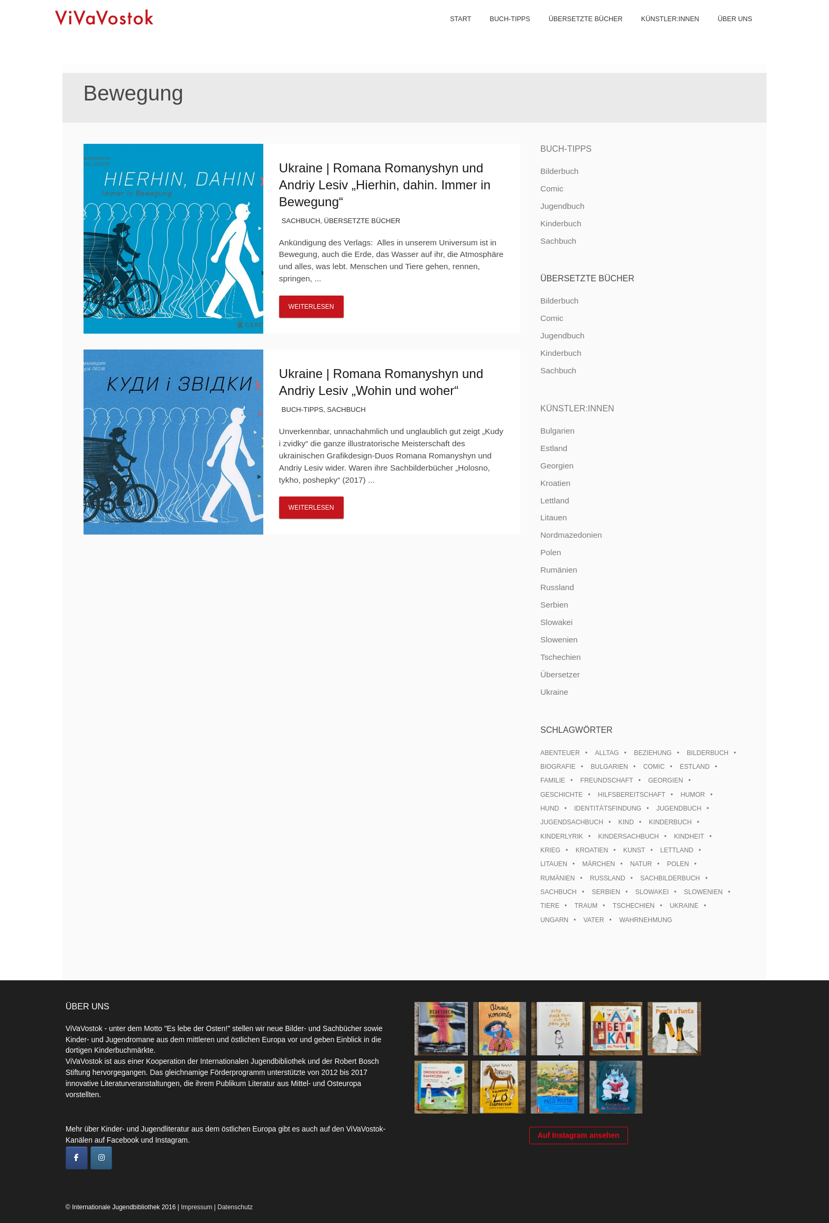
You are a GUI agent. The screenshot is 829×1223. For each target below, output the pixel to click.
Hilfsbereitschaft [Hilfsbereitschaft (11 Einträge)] (632, 794)
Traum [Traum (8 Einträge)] (586, 905)
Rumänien (558, 569)
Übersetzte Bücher (577, 31)
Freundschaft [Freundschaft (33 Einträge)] (607, 780)
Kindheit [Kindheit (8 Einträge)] (689, 836)
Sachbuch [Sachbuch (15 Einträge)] (558, 892)
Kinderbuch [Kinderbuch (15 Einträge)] (670, 822)
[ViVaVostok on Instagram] (101, 1158)
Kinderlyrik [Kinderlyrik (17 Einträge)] (561, 836)
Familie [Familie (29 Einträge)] (552, 780)
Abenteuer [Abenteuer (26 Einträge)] (560, 753)
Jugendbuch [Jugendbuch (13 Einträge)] (679, 808)
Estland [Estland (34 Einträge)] (695, 766)
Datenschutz (235, 1207)
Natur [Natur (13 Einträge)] (641, 864)
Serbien (554, 604)
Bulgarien (557, 430)
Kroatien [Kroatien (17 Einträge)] (592, 850)
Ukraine (554, 691)
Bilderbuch (559, 171)
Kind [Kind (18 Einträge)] (626, 822)
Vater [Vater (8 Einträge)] (594, 920)
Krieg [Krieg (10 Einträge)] (550, 850)
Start (452, 31)
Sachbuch (301, 221)
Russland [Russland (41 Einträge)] (607, 878)
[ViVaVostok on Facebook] (77, 1158)
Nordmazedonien (571, 534)
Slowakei (556, 622)
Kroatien (555, 483)
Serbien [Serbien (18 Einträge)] (606, 892)
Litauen (553, 517)
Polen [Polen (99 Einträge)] (678, 864)
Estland (553, 448)
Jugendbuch (562, 205)
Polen (550, 552)
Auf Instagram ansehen (579, 1150)
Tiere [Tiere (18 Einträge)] (549, 905)
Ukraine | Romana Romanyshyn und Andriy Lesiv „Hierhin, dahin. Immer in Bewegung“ (385, 185)
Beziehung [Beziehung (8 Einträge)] (652, 753)
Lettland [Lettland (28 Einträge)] (677, 850)
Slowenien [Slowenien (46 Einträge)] (703, 892)
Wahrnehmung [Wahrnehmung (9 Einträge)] (645, 920)
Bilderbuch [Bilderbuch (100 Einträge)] (708, 753)
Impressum (196, 1207)
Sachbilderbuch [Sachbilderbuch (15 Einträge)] (670, 878)
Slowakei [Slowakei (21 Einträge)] (652, 892)
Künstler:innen (662, 31)
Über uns (727, 31)
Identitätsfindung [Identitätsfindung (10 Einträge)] (607, 808)
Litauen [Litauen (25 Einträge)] (553, 864)
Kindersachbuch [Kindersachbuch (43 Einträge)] (628, 836)
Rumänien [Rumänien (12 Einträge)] (557, 878)
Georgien (557, 465)
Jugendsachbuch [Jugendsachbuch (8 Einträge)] (571, 822)
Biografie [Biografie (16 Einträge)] (558, 766)
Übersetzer (560, 674)
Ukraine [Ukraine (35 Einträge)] (684, 905)
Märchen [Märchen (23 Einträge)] (598, 864)
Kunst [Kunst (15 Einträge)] (634, 850)
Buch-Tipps (502, 31)
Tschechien (560, 656)
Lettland (554, 500)
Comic (551, 188)
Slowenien (559, 639)
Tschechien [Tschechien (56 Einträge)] (634, 905)
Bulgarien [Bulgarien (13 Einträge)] (609, 766)
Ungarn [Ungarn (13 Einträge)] (554, 920)
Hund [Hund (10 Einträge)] (549, 808)
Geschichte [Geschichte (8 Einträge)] (561, 794)
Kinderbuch (560, 223)
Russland (557, 587)
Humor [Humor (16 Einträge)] (692, 794)
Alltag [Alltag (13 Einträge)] (607, 753)
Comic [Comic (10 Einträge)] (654, 766)
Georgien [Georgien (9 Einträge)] (665, 780)
